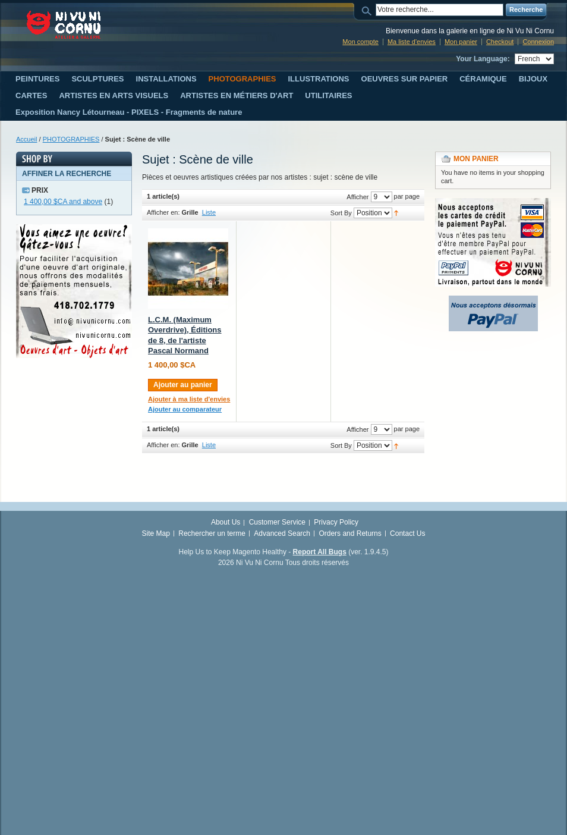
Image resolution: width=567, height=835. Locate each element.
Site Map (156, 533)
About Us (225, 522)
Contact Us (407, 533)
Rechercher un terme (211, 533)
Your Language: (482, 59)
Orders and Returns (350, 533)
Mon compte (360, 41)
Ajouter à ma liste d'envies (189, 399)
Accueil (26, 139)
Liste (209, 212)
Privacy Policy (336, 522)
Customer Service (277, 522)
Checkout (500, 41)
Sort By (341, 212)
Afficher (357, 196)
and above (63, 201)
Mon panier (461, 41)
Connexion (538, 41)
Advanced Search (282, 533)
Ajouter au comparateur (185, 409)
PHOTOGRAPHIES (71, 139)
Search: (368, 10)
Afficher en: (163, 212)
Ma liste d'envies (412, 41)
